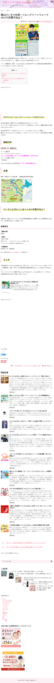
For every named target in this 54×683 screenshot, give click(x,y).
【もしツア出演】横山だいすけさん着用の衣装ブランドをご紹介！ (22, 547)
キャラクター (6, 602)
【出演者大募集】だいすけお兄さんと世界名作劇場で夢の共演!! (29, 525)
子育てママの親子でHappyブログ (20, 2)
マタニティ (5, 608)
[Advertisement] (14, 99)
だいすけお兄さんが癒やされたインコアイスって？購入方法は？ (29, 376)
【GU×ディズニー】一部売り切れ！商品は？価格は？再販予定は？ (44, 587)
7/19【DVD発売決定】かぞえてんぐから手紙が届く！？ (27, 488)
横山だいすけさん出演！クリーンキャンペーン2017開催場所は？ (29, 395)
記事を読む (12, 392)
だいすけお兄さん (47, 21)
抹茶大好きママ (48, 365)
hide (16, 70)
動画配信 (4, 613)
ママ (3, 610)
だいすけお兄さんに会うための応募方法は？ (13, 78)
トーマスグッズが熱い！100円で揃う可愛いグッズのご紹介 (26, 571)
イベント (25, 365)
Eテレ (40, 21)
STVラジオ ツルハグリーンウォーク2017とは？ (14, 73)
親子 (3, 617)
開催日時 (4, 75)
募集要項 (5, 80)
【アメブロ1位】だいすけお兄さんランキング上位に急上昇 (28, 411)
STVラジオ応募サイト (15, 252)
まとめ (3, 82)
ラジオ (31, 365)
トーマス (4, 606)
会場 (3, 77)
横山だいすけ (37, 365)
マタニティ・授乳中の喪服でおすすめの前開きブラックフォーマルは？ (24, 543)
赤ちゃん (4, 619)
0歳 (6, 620)
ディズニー (5, 604)
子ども (4, 615)
